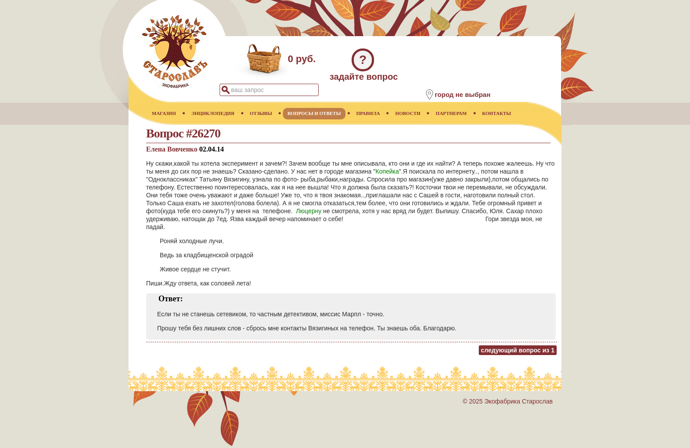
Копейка (387, 171)
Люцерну (309, 211)
